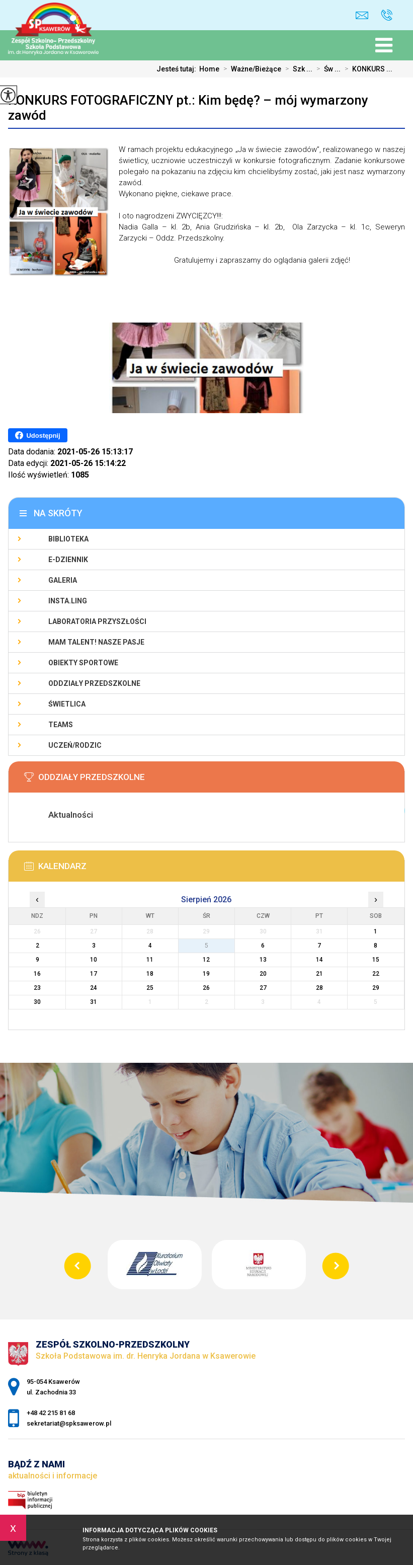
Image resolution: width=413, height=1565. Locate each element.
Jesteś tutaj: (177, 68)
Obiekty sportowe (83, 663)
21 (319, 973)
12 (206, 959)
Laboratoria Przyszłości (97, 621)
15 (375, 959)
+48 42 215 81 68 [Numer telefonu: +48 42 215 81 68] (51, 1413)
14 (319, 959)
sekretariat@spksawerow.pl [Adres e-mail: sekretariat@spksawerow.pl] (69, 1423)
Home (209, 68)
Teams (60, 725)
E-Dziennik (68, 560)
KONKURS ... (366, 68)
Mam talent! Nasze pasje (96, 642)
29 (375, 987)
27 (263, 987)
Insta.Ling (67, 601)
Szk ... (296, 68)
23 (37, 987)
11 (149, 959)
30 (37, 1001)
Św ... (326, 68)
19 (206, 973)
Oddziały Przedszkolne (94, 683)
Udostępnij (37, 435)
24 (93, 987)
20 (263, 973)
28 (319, 987)
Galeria (62, 580)
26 (206, 987)
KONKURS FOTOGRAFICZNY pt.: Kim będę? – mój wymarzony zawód (188, 108)
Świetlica (67, 704)
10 (93, 959)
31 (93, 1001)
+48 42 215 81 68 (386, 15)
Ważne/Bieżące (250, 68)
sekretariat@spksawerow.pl (362, 15)
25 (149, 987)
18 (149, 973)
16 (37, 973)
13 (263, 959)
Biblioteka (68, 539)
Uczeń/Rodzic (75, 745)
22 (375, 973)
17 (93, 973)
